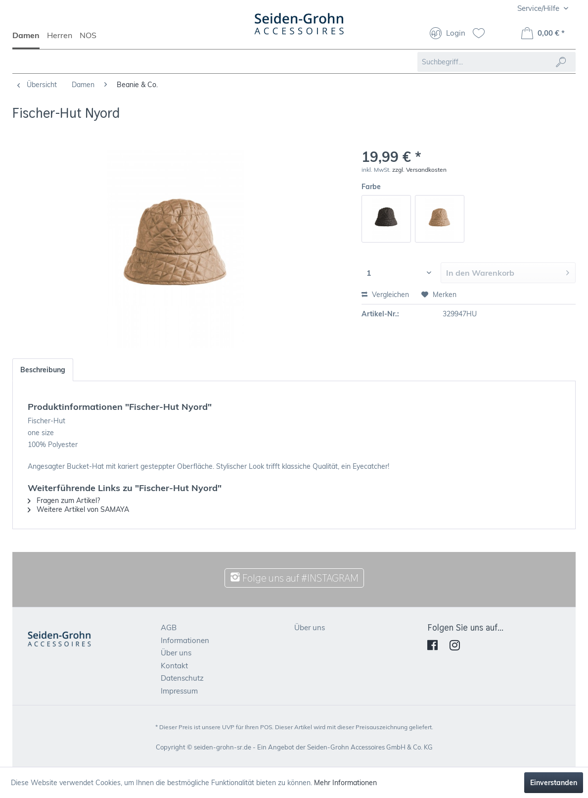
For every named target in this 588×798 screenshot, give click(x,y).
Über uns (176, 652)
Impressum (179, 691)
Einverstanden (553, 782)
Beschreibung (42, 369)
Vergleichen (385, 294)
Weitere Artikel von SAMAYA (78, 509)
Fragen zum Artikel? (64, 500)
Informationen (185, 640)
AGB (169, 627)
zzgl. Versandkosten (419, 169)
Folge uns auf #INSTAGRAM (294, 578)
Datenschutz (182, 678)
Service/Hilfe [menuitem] (539, 8)
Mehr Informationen (345, 782)
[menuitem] (29, 39)
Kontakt (174, 665)
